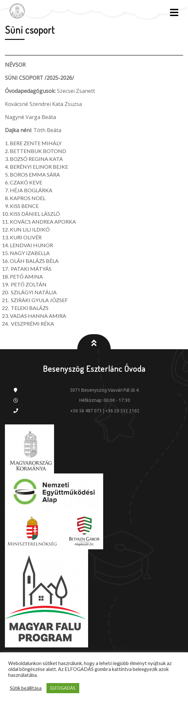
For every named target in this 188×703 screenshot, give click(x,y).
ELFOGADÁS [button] (62, 688)
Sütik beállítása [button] (26, 688)
